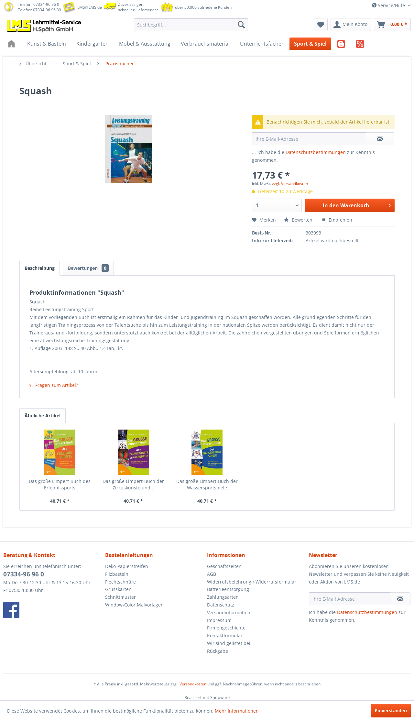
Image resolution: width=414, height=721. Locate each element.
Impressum (219, 620)
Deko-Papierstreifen (126, 566)
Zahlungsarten (223, 597)
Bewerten (299, 220)
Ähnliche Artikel (42, 415)
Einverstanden (391, 710)
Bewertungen (88, 268)
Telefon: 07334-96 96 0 (38, 4)
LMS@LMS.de (89, 7)
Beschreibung (40, 268)
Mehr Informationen (237, 711)
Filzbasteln (116, 574)
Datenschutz (220, 605)
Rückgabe (217, 651)
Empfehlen (337, 220)
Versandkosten (193, 684)
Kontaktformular (225, 635)
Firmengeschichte (226, 628)
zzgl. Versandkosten (290, 183)
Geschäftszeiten (224, 566)
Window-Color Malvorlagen (134, 605)
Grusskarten (118, 589)
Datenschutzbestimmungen (316, 152)
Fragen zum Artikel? (53, 385)
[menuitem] (191, 24)
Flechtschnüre (120, 582)
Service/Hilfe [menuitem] (389, 5)
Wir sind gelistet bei (228, 643)
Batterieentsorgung (228, 589)
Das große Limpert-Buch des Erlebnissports (60, 484)
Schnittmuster (120, 597)
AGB (211, 574)
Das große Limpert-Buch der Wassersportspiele (207, 484)
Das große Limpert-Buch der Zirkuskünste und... (133, 484)
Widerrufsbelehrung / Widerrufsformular (251, 582)
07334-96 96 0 (23, 574)
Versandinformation (228, 612)
